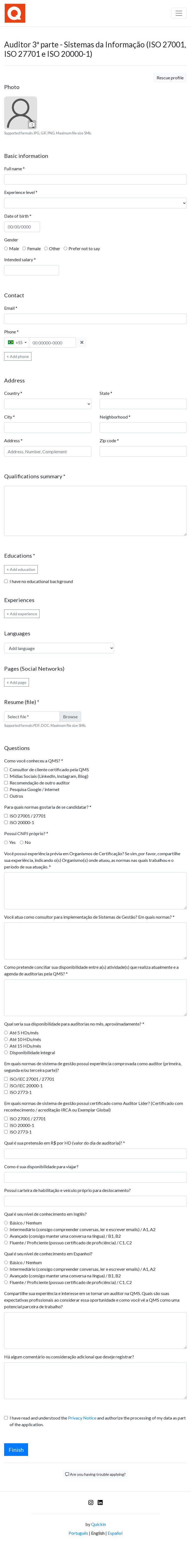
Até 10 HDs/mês (25, 1039)
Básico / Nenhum (26, 1222)
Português (78, 1533)
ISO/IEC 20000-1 (26, 1085)
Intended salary (20, 259)
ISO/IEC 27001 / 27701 (32, 1078)
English (98, 1533)
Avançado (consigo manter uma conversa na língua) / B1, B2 (65, 1236)
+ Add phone (18, 356)
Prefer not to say (84, 248)
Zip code (109, 440)
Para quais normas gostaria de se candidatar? (47, 807)
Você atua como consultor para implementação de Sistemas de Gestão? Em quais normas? (89, 916)
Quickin (98, 1524)
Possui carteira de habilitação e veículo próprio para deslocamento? (67, 1190)
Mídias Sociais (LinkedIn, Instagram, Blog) (49, 776)
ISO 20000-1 (22, 822)
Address (13, 440)
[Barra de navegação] (179, 13)
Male (14, 248)
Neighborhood (115, 416)
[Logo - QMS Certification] (15, 13)
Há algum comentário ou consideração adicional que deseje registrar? (69, 1356)
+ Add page (16, 682)
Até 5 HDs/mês (24, 1032)
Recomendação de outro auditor (40, 782)
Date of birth (17, 215)
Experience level (20, 192)
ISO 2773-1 (21, 1092)
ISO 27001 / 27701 (28, 815)
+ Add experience (22, 613)
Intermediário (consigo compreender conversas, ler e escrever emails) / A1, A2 (82, 1229)
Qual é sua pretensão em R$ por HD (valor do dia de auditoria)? (64, 1142)
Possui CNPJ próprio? (26, 833)
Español (115, 1533)
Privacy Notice (82, 1417)
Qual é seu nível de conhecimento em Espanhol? (48, 1253)
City (9, 416)
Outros (16, 796)
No (28, 842)
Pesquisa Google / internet (34, 789)
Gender (11, 239)
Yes (12, 842)
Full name (14, 168)
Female (34, 248)
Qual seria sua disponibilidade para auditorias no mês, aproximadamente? (74, 1023)
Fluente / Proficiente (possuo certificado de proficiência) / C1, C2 (71, 1242)
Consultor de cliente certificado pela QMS (49, 769)
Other (54, 248)
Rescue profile (170, 77)
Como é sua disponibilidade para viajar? (41, 1166)
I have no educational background (41, 581)
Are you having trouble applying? (95, 1474)
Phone (11, 331)
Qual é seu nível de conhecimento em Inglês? (45, 1213)
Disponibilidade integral (32, 1052)
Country (13, 393)
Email (10, 308)
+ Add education (21, 569)
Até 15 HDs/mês (25, 1045)
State (106, 393)
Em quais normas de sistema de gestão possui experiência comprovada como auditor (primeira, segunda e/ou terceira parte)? (92, 1067)
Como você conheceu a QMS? (33, 760)
